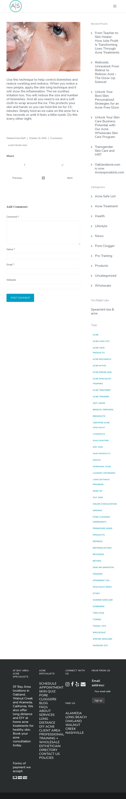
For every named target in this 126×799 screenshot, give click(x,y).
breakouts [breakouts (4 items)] (99, 416)
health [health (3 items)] (97, 460)
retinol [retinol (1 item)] (97, 561)
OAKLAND (73, 721)
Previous (17, 178)
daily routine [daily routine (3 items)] (101, 440)
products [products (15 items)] (99, 535)
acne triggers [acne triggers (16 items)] (101, 396)
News (99, 236)
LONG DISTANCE (47, 721)
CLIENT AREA (49, 730)
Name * (10, 249)
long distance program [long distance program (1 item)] (101, 482)
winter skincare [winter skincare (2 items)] (102, 639)
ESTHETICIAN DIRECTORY (50, 748)
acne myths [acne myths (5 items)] (99, 366)
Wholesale (103, 285)
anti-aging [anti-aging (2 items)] (99, 403)
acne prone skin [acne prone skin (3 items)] (102, 372)
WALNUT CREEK (72, 727)
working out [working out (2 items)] (100, 645)
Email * (10, 264)
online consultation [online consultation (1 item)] (105, 504)
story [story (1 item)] (96, 593)
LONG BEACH (76, 717)
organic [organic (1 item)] (97, 510)
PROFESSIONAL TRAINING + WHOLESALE (51, 738)
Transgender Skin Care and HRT (104, 151)
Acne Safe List (105, 196)
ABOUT (45, 711)
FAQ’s (43, 707)
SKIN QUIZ (47, 691)
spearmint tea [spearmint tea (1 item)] (101, 580)
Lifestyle (101, 226)
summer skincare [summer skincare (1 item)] (103, 600)
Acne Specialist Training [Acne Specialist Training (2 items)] (102, 381)
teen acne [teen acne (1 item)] (98, 613)
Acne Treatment (106, 206)
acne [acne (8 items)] (95, 335)
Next (70, 178)
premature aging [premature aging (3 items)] (102, 528)
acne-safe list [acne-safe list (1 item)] (101, 341)
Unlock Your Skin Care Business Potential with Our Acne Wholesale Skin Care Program (107, 127)
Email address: (98, 683)
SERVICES (47, 715)
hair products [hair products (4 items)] (101, 453)
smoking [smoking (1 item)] (97, 574)
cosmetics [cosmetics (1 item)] (99, 434)
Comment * (12, 216)
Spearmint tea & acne (102, 311)
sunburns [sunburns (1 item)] (99, 606)
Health (100, 216)
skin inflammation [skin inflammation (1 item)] (103, 567)
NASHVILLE (74, 733)
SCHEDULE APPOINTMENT (51, 685)
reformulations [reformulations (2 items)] (102, 548)
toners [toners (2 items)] (97, 619)
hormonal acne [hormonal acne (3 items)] (102, 466)
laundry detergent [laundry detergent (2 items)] (104, 473)
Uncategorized (105, 275)
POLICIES (46, 758)
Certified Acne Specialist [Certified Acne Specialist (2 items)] (101, 425)
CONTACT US (49, 754)
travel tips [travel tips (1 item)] (99, 626)
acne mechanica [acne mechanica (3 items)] (102, 359)
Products (101, 266)
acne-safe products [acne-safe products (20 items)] (99, 350)
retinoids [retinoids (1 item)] (98, 554)
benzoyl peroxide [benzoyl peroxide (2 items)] (103, 409)
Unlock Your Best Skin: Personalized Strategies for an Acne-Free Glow (107, 100)
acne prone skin (17, 145)
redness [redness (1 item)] (98, 541)
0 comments (56, 138)
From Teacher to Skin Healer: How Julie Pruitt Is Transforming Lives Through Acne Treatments (107, 43)
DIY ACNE (47, 726)
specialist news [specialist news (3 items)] (102, 587)
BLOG (43, 703)
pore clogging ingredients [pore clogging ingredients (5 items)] (101, 519)
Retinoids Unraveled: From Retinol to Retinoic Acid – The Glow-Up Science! (107, 72)
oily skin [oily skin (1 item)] (98, 497)
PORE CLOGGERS (47, 697)
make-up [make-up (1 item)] (97, 491)
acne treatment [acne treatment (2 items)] (102, 390)
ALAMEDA (73, 713)
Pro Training (103, 256)
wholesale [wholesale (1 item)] (99, 632)
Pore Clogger (105, 246)
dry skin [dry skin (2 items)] (98, 447)
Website (11, 279)
